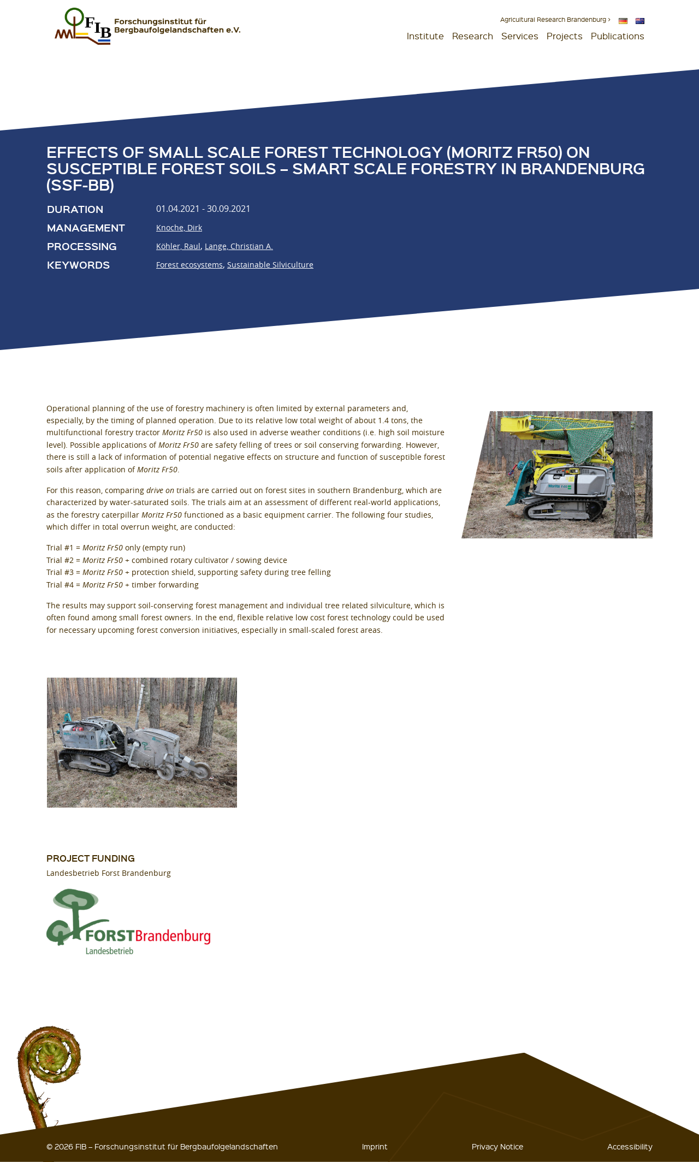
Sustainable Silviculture (270, 264)
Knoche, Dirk (179, 227)
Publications (617, 36)
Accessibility (630, 1146)
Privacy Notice (497, 1146)
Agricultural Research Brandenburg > (555, 19)
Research (472, 36)
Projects (565, 36)
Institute (425, 36)
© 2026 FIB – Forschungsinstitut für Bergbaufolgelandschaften (162, 1146)
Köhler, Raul (178, 246)
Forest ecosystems (189, 264)
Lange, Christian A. (239, 246)
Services (519, 36)
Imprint (375, 1146)
